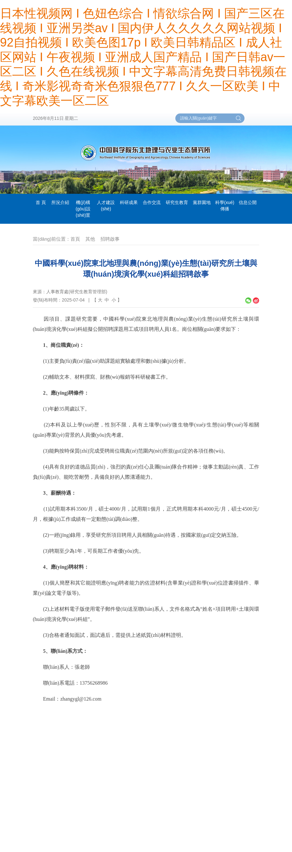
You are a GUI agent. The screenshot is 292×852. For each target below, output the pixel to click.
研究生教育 (177, 202)
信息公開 (248, 202)
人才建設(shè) (106, 205)
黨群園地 (202, 202)
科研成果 (129, 202)
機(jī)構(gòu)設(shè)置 (83, 209)
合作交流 (152, 202)
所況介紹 (60, 202)
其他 (90, 239)
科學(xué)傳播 (224, 205)
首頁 (75, 239)
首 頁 (41, 202)
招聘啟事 (110, 239)
